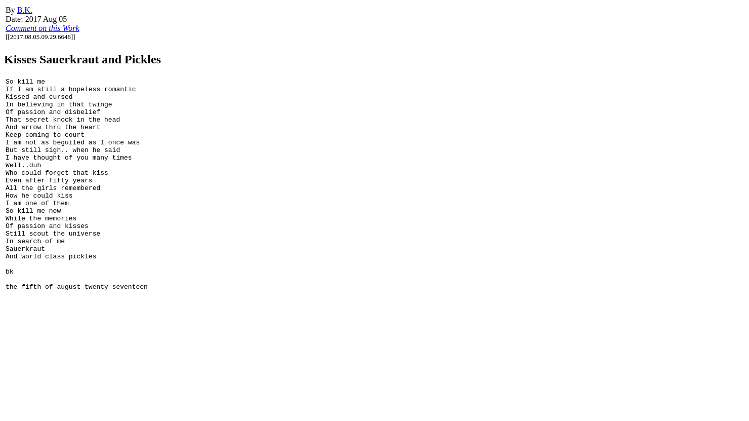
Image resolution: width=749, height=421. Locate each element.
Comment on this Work (42, 28)
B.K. (24, 10)
